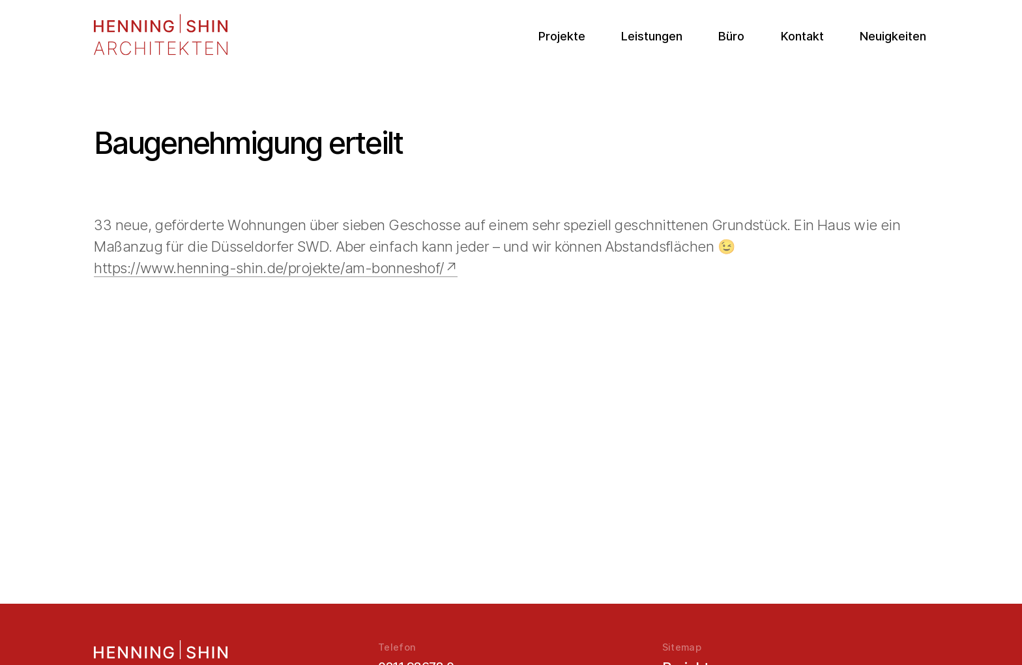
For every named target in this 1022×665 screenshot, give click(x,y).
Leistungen (651, 36)
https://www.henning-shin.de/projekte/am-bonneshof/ (269, 267)
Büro (731, 36)
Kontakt (802, 36)
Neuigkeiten (893, 36)
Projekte (561, 36)
